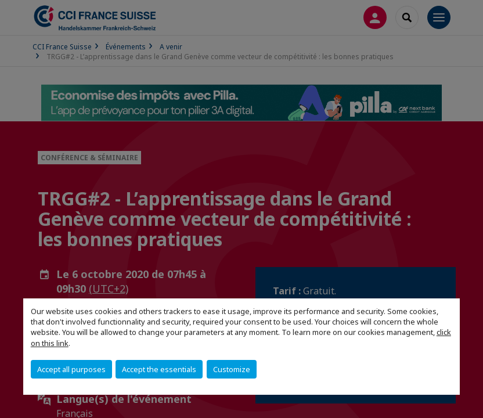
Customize (231, 369)
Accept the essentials (159, 369)
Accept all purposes (71, 369)
